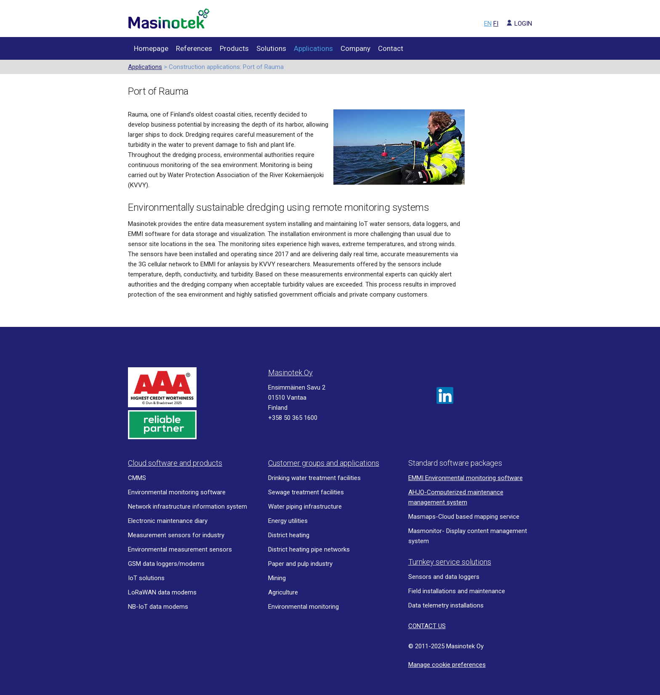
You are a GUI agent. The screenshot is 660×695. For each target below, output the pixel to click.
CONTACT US (427, 626)
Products (234, 48)
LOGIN (516, 23)
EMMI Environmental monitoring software (465, 478)
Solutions (271, 48)
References (194, 48)
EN (488, 23)
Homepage (151, 48)
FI (495, 23)
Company (355, 48)
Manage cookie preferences (447, 664)
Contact (390, 48)
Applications (313, 48)
